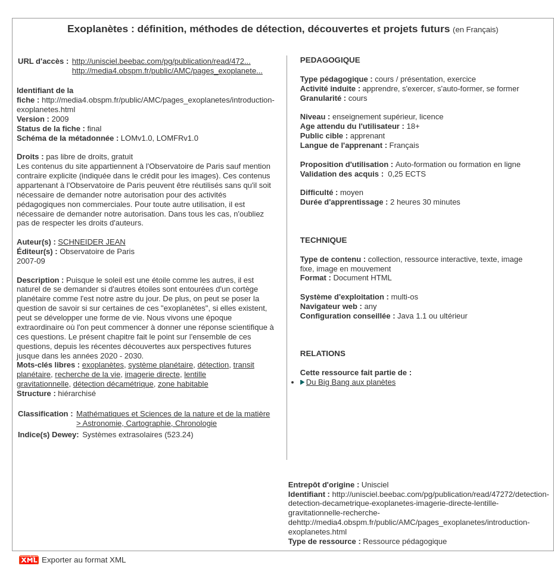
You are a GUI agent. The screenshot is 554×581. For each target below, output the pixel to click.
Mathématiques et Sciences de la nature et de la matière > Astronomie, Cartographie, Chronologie (173, 418)
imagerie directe (152, 374)
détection (213, 364)
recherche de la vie (87, 374)
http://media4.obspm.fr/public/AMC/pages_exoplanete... (167, 70)
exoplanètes (103, 364)
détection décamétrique (113, 383)
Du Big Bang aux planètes (351, 382)
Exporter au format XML (84, 559)
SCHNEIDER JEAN (91, 241)
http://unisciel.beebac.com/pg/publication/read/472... (161, 61)
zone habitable (183, 383)
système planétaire (160, 364)
